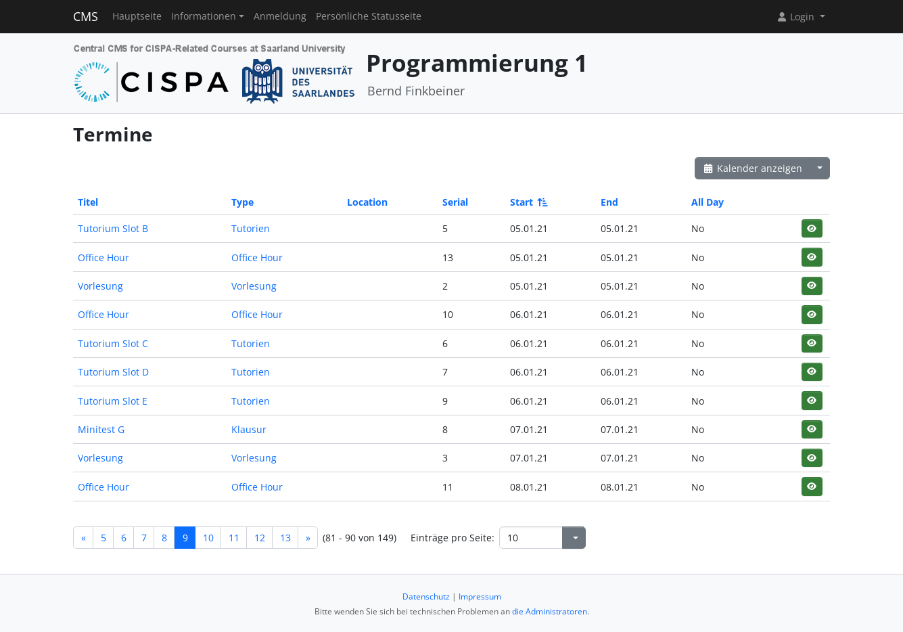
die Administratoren (549, 611)
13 (285, 537)
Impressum (480, 596)
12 (259, 537)
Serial (455, 202)
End (609, 202)
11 (234, 537)
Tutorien (250, 228)
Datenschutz (426, 596)
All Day (707, 202)
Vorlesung (100, 285)
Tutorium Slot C (113, 343)
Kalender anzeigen (752, 168)
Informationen (203, 16)
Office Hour (103, 257)
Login (797, 16)
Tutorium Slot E (112, 400)
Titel (88, 202)
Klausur (249, 429)
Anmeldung (280, 16)
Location (367, 202)
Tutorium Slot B (113, 228)
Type (242, 202)
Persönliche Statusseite (368, 16)
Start (528, 202)
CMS (85, 16)
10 (208, 537)
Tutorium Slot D (113, 371)
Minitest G (101, 429)
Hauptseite (137, 16)
